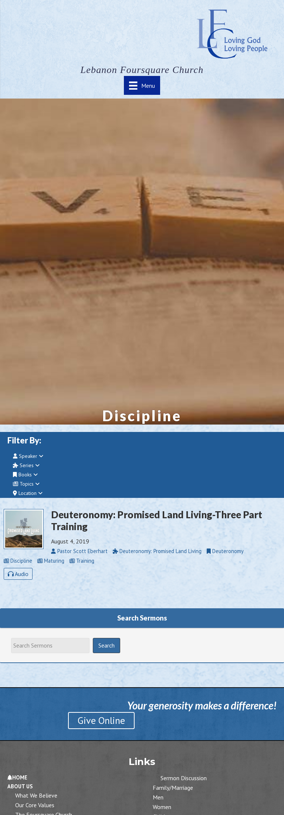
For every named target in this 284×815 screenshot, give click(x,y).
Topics (26, 483)
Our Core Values (34, 805)
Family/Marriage (173, 787)
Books (25, 474)
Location (28, 493)
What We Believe (36, 795)
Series (26, 465)
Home (17, 777)
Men (158, 797)
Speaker (28, 456)
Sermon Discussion (183, 778)
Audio (18, 574)
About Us (20, 786)
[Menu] (142, 85)
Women (162, 807)
